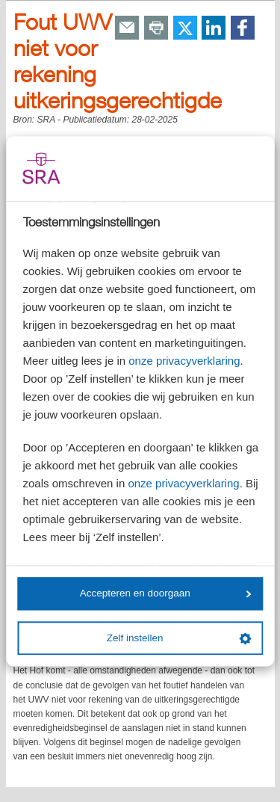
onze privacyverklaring (184, 360)
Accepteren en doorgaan (166, 593)
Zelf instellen (179, 638)
